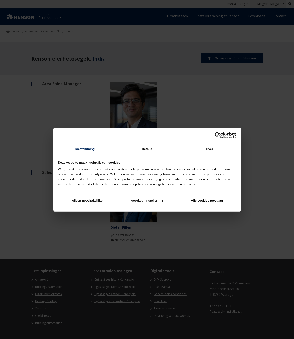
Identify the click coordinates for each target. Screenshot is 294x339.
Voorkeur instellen (147, 200)
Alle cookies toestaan (207, 200)
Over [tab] (209, 149)
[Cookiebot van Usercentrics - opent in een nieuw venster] (218, 135)
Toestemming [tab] (84, 149)
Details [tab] (147, 149)
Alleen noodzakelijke (87, 200)
